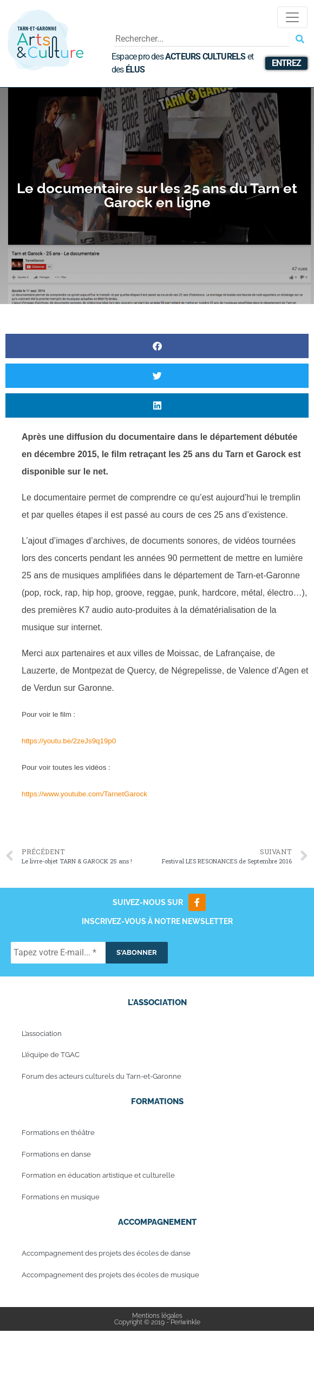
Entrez (286, 63)
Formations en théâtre (58, 1133)
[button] (157, 346)
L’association (42, 1034)
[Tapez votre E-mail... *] (58, 953)
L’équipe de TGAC (51, 1055)
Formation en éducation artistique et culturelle (98, 1175)
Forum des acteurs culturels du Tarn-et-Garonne (101, 1076)
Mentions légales (157, 1315)
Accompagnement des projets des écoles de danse (106, 1253)
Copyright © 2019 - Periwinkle (157, 1322)
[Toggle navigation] (292, 17)
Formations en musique (61, 1197)
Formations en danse (56, 1154)
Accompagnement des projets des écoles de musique (110, 1275)
